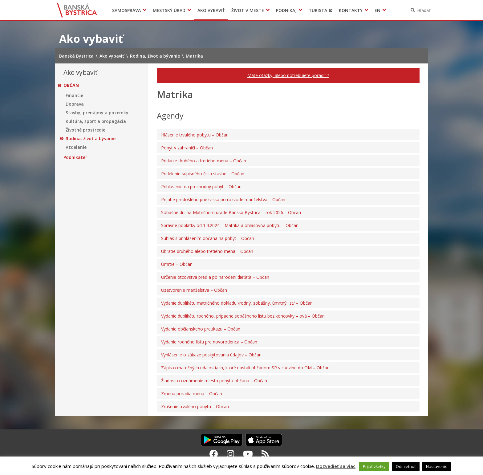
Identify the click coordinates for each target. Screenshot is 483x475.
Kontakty (351, 10)
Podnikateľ (75, 157)
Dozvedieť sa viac (335, 466)
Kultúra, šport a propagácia (96, 121)
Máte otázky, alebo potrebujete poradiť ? (288, 75)
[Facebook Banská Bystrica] (213, 454)
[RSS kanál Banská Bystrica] (265, 454)
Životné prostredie (85, 130)
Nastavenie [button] (437, 466)
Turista (318, 10)
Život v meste (247, 10)
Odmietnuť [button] (406, 466)
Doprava (75, 104)
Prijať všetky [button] (374, 466)
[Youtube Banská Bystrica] (248, 454)
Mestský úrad (169, 10)
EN (377, 10)
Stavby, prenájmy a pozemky (97, 113)
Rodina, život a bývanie (91, 138)
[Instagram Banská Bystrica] (230, 454)
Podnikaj (286, 10)
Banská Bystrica (77, 10)
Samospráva (126, 10)
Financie (74, 95)
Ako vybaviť (211, 10)
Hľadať (423, 10)
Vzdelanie (76, 147)
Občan (71, 85)
